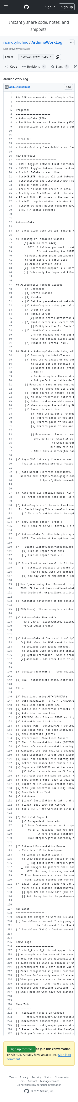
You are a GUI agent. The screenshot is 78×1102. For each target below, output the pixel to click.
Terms (13, 1077)
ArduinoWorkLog (46, 42)
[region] (39, 564)
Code (11, 66)
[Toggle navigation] (5, 7)
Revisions (34, 66)
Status (48, 1077)
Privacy (24, 1077)
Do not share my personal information (39, 1085)
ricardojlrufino (15, 42)
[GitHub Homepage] (26, 1091)
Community (62, 1077)
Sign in (50, 7)
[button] (57, 57)
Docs (22, 1081)
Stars (60, 66)
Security (36, 1077)
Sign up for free (21, 1049)
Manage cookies (49, 1081)
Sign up (67, 7)
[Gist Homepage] (26, 6)
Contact (32, 1081)
